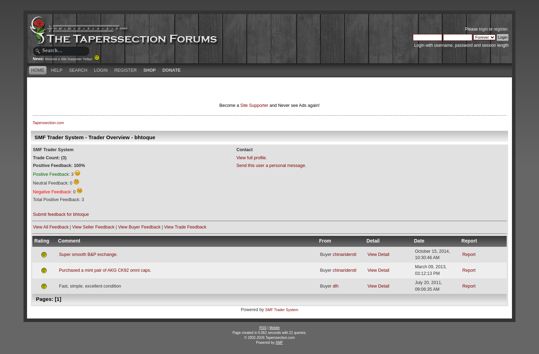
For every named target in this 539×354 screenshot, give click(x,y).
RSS (263, 328)
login (483, 29)
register (500, 29)
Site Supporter (254, 105)
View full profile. (251, 157)
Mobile (274, 328)
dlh (335, 286)
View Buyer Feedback (139, 227)
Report (468, 254)
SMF (279, 343)
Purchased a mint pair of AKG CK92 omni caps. (105, 270)
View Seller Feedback (93, 227)
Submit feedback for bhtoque (61, 214)
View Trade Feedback (185, 227)
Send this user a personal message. (271, 165)
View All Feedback (51, 227)
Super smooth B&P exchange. (88, 254)
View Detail (378, 254)
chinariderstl (344, 254)
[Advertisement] (187, 89)
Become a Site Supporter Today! (72, 59)
